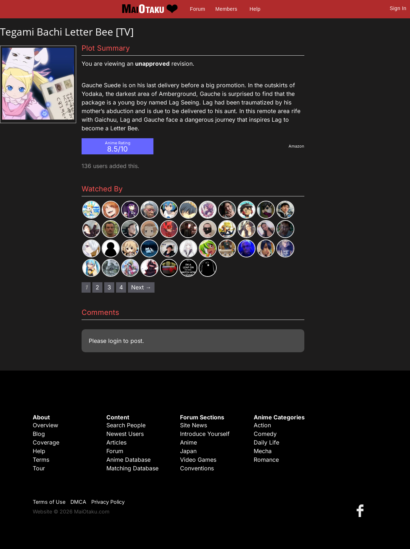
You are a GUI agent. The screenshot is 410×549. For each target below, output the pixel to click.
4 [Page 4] (121, 287)
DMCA (78, 502)
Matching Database (132, 468)
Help (255, 9)
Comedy (265, 433)
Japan (188, 451)
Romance (266, 459)
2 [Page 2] (97, 287)
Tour (39, 468)
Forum (197, 9)
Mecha (263, 451)
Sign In (398, 8)
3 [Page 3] (109, 287)
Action (262, 425)
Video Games (198, 459)
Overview (45, 425)
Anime (188, 442)
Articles (116, 442)
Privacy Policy (108, 502)
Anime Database (128, 459)
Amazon (296, 146)
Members (226, 9)
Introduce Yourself (205, 433)
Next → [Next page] (141, 287)
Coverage (46, 442)
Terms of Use (49, 502)
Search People (126, 425)
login (114, 340)
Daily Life (266, 442)
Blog (39, 433)
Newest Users (125, 433)
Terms (41, 459)
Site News (193, 425)
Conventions (197, 468)
